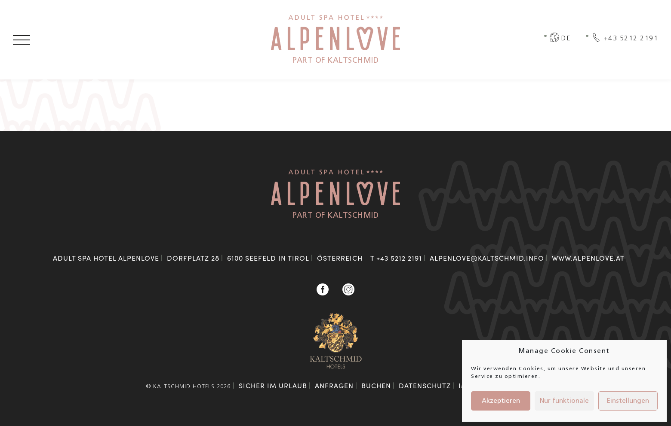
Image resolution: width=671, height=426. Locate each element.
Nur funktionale (564, 401)
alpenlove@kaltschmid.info (487, 257)
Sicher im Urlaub (273, 385)
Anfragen (334, 385)
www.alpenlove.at (588, 257)
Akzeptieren (501, 401)
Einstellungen (628, 401)
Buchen (376, 385)
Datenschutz (425, 385)
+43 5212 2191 (399, 257)
